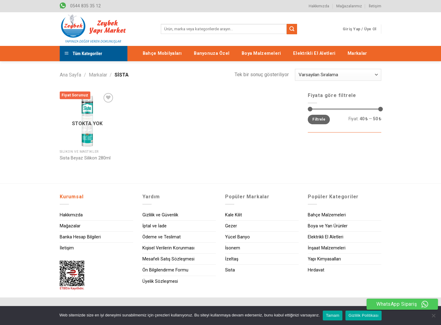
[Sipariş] (338, 75)
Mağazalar (70, 226)
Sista (230, 270)
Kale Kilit (233, 215)
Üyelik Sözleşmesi (160, 281)
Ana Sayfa (70, 75)
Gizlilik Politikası (364, 315)
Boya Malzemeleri (261, 53)
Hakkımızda (319, 6)
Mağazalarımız (349, 6)
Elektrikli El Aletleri (314, 53)
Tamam (332, 315)
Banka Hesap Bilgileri (80, 237)
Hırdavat (316, 270)
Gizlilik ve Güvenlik (160, 215)
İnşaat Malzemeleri (326, 248)
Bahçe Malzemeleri (327, 215)
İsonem (232, 248)
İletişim (375, 6)
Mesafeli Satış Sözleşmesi (168, 259)
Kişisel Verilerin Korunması (168, 248)
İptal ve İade (154, 226)
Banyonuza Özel (211, 53)
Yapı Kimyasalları (324, 259)
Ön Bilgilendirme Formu (165, 270)
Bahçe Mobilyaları (162, 53)
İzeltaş (231, 259)
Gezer (231, 226)
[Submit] (292, 29)
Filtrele (318, 119)
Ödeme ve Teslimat (161, 237)
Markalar (357, 53)
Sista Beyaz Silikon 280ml (85, 158)
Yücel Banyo (237, 237)
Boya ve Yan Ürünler (328, 226)
